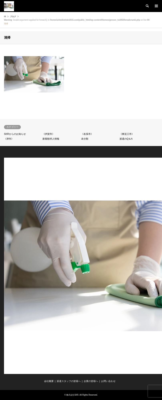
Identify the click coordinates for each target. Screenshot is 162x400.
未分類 (84, 138)
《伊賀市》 (48, 134)
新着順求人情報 (50, 138)
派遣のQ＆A (126, 138)
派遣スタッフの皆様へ (69, 381)
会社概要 (49, 381)
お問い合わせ (108, 381)
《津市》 (9, 138)
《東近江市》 (127, 134)
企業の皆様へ (91, 381)
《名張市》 (87, 134)
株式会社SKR (72, 395)
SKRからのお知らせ (15, 134)
